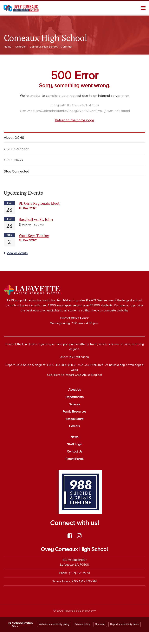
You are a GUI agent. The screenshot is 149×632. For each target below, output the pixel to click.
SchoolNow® (88, 610)
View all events (17, 253)
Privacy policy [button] (82, 624)
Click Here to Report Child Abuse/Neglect (74, 375)
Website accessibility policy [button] (54, 624)
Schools (20, 46)
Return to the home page (74, 120)
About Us (74, 390)
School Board (74, 419)
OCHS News (13, 160)
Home (7, 46)
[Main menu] (143, 8)
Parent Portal (74, 459)
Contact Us (74, 451)
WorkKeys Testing (34, 235)
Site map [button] (100, 624)
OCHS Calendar (16, 149)
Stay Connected (16, 171)
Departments (75, 397)
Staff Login (74, 444)
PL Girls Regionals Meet (39, 203)
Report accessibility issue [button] (124, 624)
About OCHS (14, 137)
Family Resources (74, 412)
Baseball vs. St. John (36, 219)
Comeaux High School (43, 46)
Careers (74, 426)
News (74, 437)
